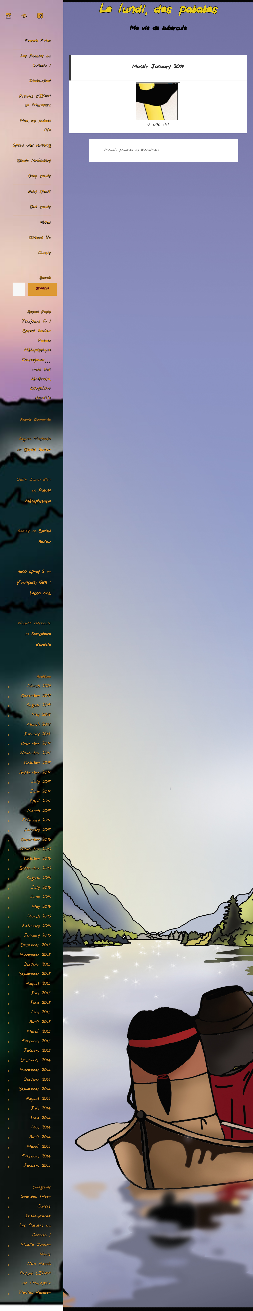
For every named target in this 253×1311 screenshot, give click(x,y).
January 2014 (37, 1166)
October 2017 (37, 763)
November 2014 (35, 1070)
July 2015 (41, 994)
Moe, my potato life (35, 126)
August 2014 (38, 1099)
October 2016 (37, 859)
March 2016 (39, 917)
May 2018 (41, 715)
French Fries (38, 41)
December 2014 (36, 1061)
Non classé (39, 1264)
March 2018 (39, 725)
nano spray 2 (31, 572)
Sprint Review (36, 331)
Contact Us (40, 238)
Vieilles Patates (35, 1293)
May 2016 (41, 907)
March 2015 (39, 1032)
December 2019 (36, 696)
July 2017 (41, 782)
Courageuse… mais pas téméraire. (36, 370)
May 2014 (41, 1128)
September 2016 (35, 869)
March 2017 (39, 811)
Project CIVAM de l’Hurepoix (35, 101)
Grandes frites (36, 1197)
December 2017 (36, 744)
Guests (44, 254)
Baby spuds (39, 177)
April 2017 (40, 802)
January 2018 (37, 735)
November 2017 (35, 754)
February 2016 (36, 926)
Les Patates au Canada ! (36, 61)
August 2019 (39, 706)
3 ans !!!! (158, 106)
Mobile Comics (36, 1245)
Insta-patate (38, 1216)
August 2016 (39, 878)
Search (45, 278)
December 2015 (36, 946)
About (45, 223)
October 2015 (37, 965)
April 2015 (40, 1022)
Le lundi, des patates (158, 11)
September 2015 (35, 974)
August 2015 (38, 984)
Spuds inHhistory (34, 161)
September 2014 (35, 1089)
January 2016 (37, 936)
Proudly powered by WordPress (131, 150)
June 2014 (40, 1118)
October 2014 (37, 1080)
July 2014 (41, 1109)
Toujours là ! (36, 322)
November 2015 (35, 955)
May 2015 (41, 1013)
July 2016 (41, 888)
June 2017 (40, 792)
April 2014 (40, 1137)
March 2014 (39, 1147)
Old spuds (40, 208)
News (45, 1255)
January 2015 (37, 1051)
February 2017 (36, 821)
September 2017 (35, 773)
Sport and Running (32, 146)
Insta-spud (40, 81)
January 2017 (37, 830)
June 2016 (40, 897)
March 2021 (39, 686)
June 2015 (40, 1003)
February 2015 (36, 1042)
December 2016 (36, 840)
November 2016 (35, 850)
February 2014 (36, 1157)
